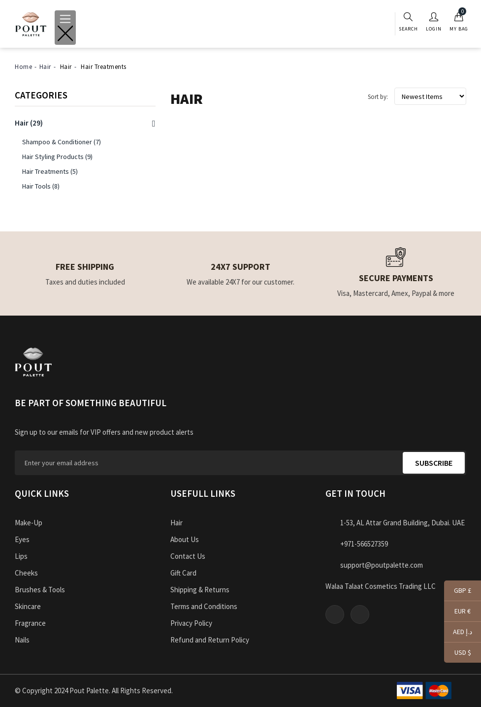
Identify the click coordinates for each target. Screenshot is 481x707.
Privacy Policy (191, 623)
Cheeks (26, 573)
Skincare (28, 606)
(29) (29, 123)
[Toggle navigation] (65, 27)
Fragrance (30, 623)
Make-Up (28, 522)
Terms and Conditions (203, 606)
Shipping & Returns (199, 589)
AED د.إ (458, 633)
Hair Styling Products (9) (57, 156)
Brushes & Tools (40, 589)
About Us (184, 539)
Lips (21, 556)
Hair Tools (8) (41, 186)
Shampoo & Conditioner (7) (61, 141)
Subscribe (433, 463)
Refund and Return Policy (209, 639)
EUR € (457, 612)
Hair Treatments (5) (50, 171)
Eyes (22, 539)
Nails (22, 639)
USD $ (457, 653)
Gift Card (183, 573)
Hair (45, 67)
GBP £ (457, 591)
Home (23, 67)
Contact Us (187, 556)
